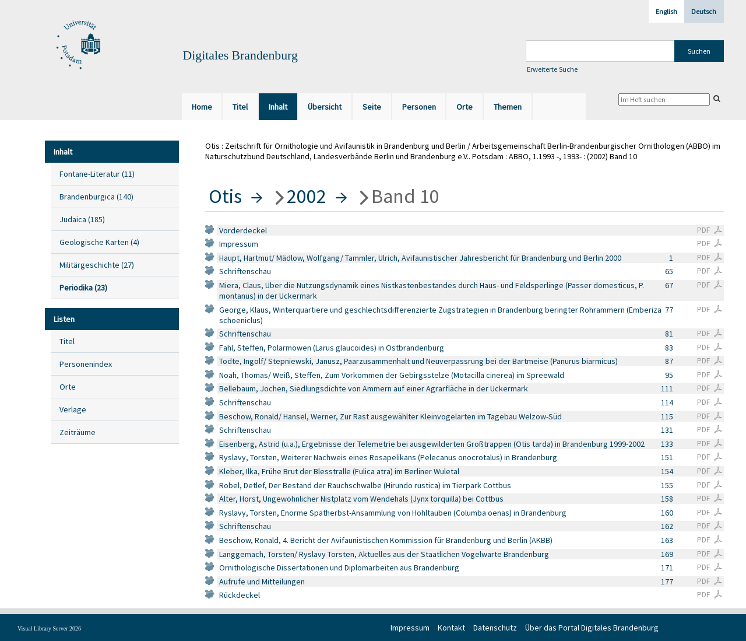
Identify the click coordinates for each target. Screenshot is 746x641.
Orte (67, 386)
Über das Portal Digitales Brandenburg (592, 627)
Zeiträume (77, 432)
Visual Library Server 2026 (49, 628)
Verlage (72, 409)
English (666, 11)
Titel (67, 341)
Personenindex (85, 364)
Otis (225, 196)
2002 (306, 196)
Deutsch (703, 11)
